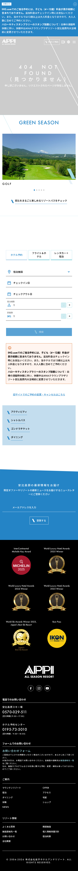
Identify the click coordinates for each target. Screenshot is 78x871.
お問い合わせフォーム (16, 751)
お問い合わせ (8, 836)
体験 (4, 802)
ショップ (47, 802)
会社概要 (6, 841)
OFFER (46, 787)
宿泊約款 (47, 836)
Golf (7, 184)
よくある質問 (8, 826)
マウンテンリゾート (11, 787)
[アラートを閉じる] (75, 4)
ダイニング (7, 797)
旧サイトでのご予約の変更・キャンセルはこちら (39, 394)
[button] (34, 190)
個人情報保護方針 (51, 831)
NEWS (5, 807)
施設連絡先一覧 (67, 760)
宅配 (45, 797)
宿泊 (4, 792)
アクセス (47, 792)
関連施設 (47, 826)
